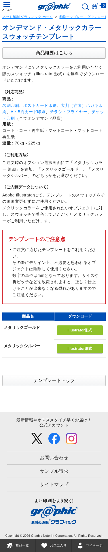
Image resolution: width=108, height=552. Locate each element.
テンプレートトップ (54, 380)
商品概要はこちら (54, 52)
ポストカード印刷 (40, 105)
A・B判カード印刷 (28, 111)
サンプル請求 (54, 471)
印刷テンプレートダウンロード (83, 17)
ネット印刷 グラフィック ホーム (27, 17)
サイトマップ (54, 484)
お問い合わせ (54, 457)
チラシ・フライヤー (69, 111)
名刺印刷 (10, 105)
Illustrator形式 (79, 330)
